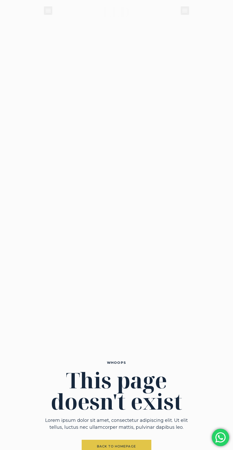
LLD (116, 12)
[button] (48, 10)
